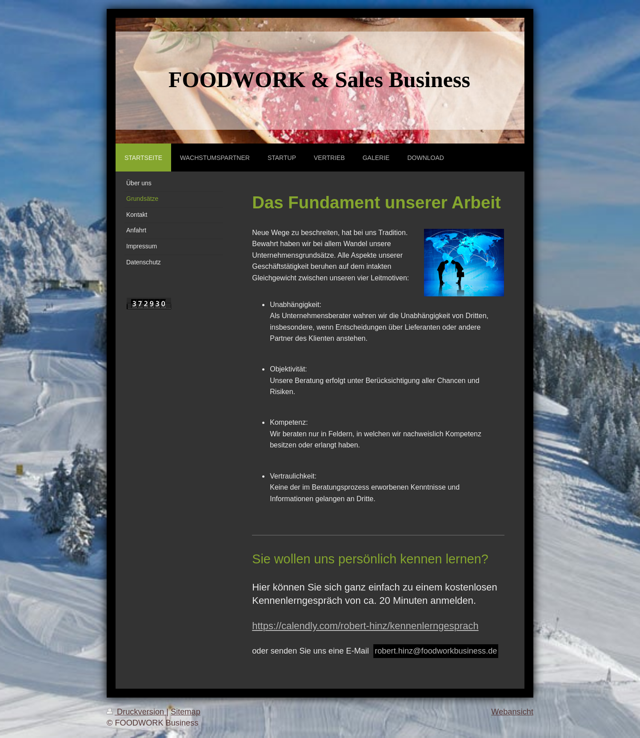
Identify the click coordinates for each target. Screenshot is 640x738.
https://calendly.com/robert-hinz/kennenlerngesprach (365, 625)
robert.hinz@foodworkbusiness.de (436, 650)
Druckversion (136, 711)
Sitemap (185, 711)
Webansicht (512, 711)
